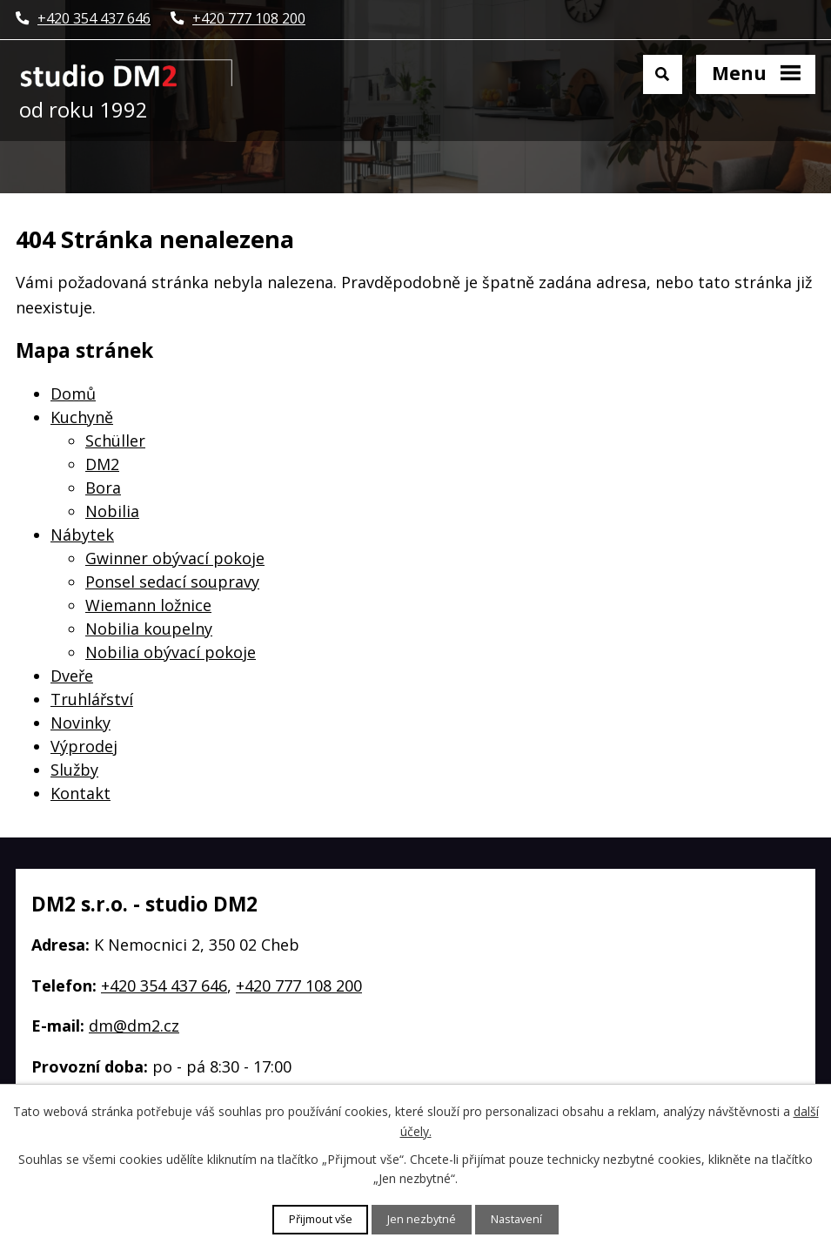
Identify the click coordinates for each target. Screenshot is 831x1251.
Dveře (71, 675)
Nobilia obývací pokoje (170, 652)
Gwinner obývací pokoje (175, 558)
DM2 (102, 464)
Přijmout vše (320, 1219)
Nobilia (112, 511)
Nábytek (82, 534)
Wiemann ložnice (148, 605)
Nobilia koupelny (148, 628)
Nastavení (516, 1219)
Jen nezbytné (421, 1219)
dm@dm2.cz (134, 1025)
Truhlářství (91, 699)
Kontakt (80, 793)
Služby (74, 769)
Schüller (115, 440)
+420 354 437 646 (164, 985)
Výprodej (83, 746)
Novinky (80, 722)
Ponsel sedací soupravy (172, 581)
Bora (103, 487)
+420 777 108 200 (299, 985)
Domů (73, 393)
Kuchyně (81, 417)
